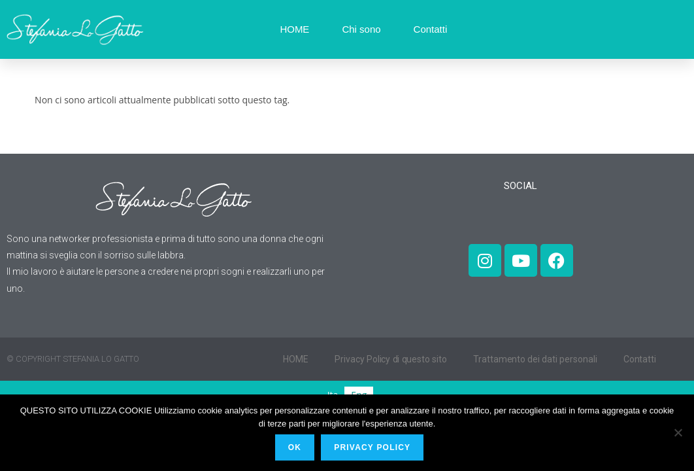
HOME (294, 29)
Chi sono (361, 29)
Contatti (431, 29)
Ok (295, 448)
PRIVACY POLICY (373, 448)
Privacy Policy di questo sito (391, 359)
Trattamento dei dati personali (536, 359)
